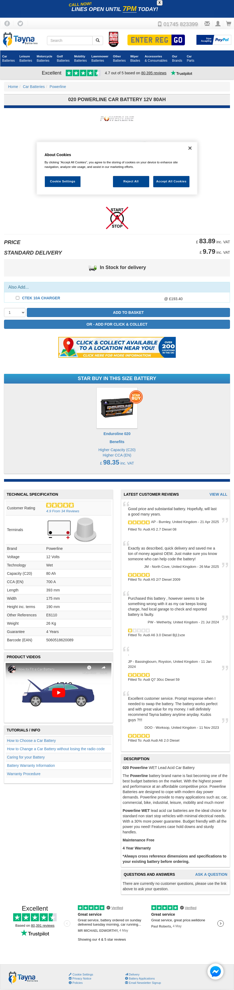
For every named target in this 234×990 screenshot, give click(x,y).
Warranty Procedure (24, 774)
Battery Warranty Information (31, 765)
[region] (117, 168)
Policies (76, 982)
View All (218, 494)
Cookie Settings (82, 974)
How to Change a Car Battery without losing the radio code (56, 749)
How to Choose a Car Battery (31, 740)
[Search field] (70, 40)
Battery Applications (140, 978)
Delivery (132, 974)
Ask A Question (211, 875)
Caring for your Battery (26, 757)
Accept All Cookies (171, 181)
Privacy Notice (80, 978)
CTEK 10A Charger (41, 298)
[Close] (190, 148)
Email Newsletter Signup (143, 982)
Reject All (131, 181)
